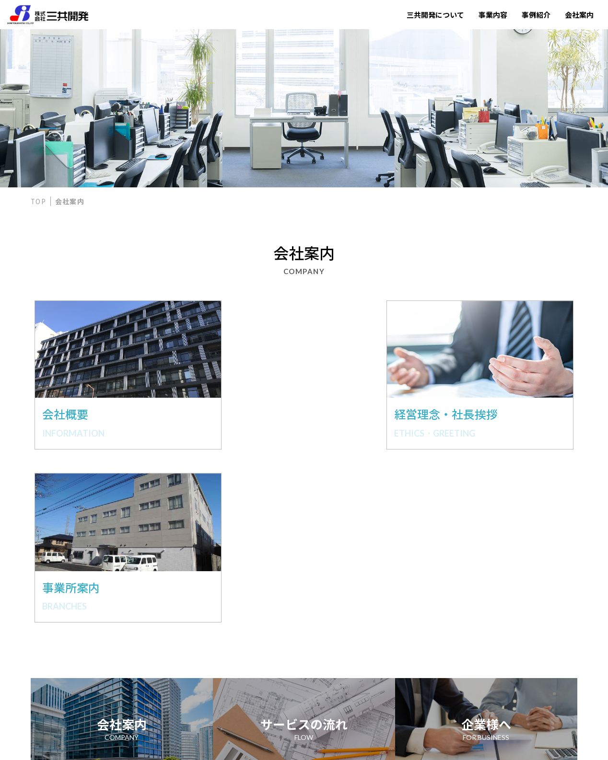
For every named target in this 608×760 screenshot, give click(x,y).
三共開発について (435, 15)
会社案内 (579, 15)
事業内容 (493, 15)
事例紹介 (536, 15)
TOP (39, 201)
